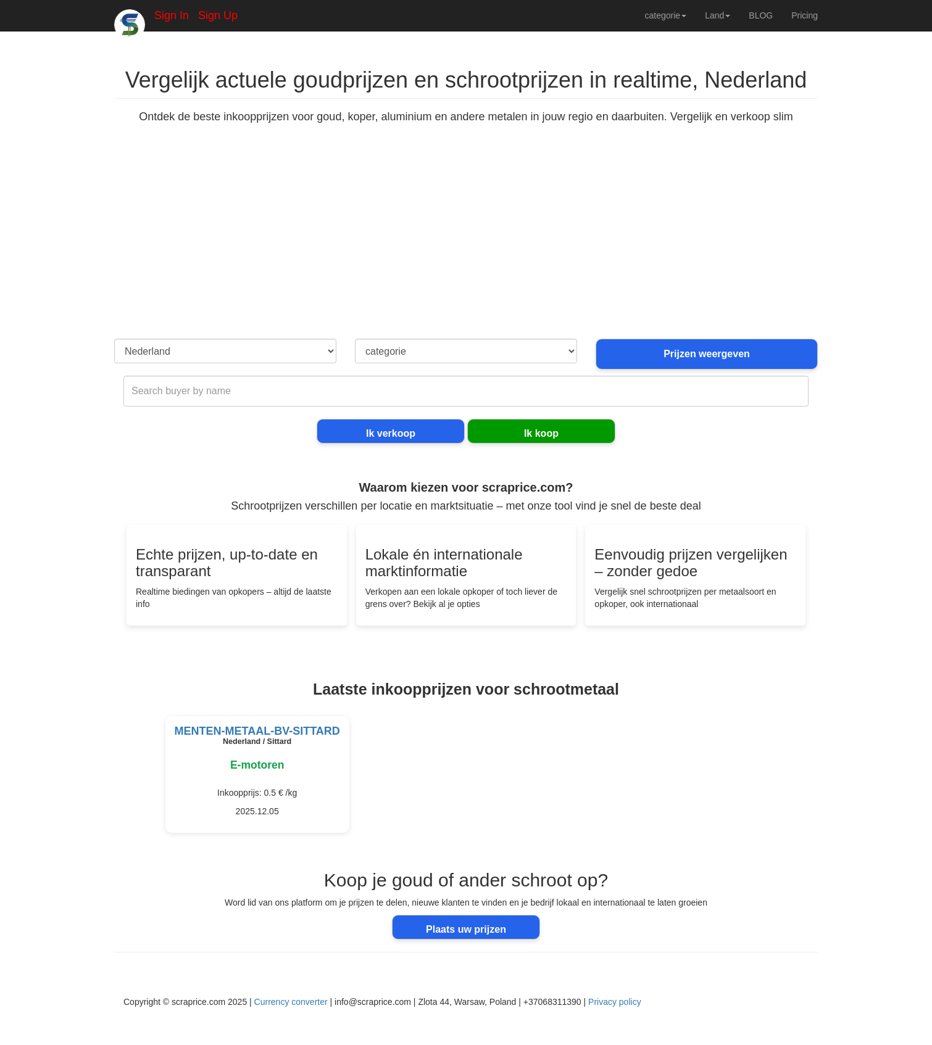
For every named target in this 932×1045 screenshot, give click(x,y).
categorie (666, 15)
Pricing (804, 15)
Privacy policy (614, 1002)
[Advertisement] (466, 246)
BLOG (761, 15)
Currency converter (291, 1002)
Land (717, 15)
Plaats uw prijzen (466, 929)
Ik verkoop (390, 433)
